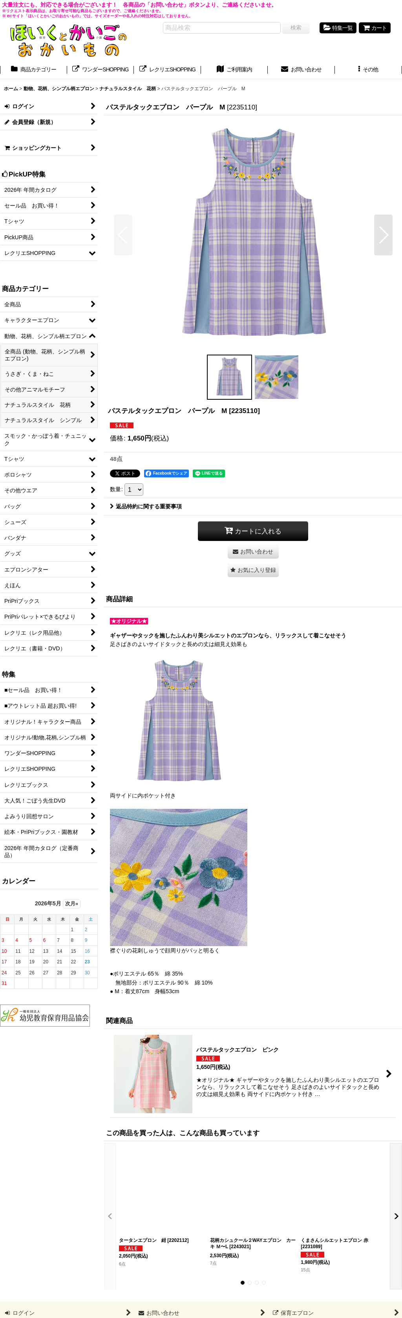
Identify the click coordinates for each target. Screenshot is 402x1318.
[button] (368, 70)
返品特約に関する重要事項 (146, 506)
